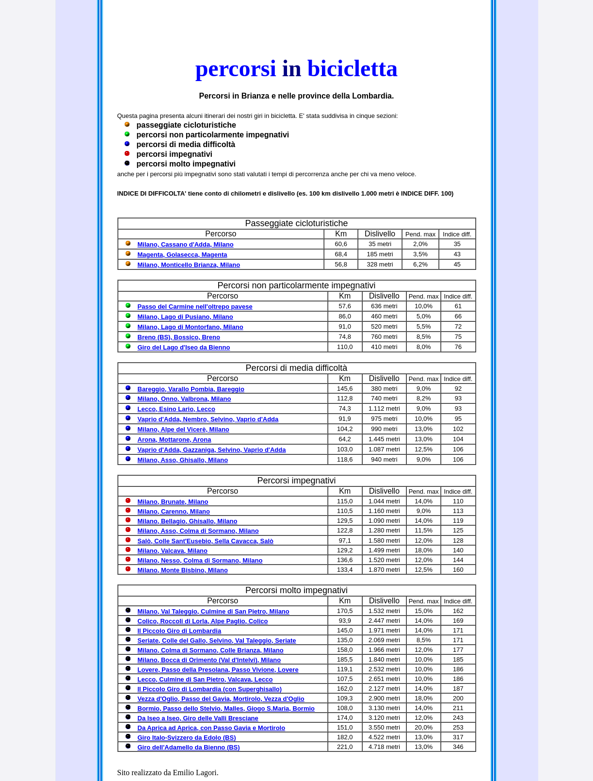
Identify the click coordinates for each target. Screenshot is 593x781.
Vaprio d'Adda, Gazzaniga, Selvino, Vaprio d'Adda (212, 449)
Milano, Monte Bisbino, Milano (183, 570)
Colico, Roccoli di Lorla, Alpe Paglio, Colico (203, 621)
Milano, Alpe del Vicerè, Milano (183, 429)
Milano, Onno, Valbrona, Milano (184, 398)
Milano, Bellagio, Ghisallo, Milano (188, 521)
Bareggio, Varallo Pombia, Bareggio (191, 389)
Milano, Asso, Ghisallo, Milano (183, 460)
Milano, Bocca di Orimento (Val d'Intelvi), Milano (209, 660)
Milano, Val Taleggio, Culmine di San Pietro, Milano (213, 611)
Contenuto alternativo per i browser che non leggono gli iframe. (296, 24)
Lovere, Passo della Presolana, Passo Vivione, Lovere (218, 669)
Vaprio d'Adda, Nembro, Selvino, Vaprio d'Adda (208, 419)
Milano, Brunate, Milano (173, 501)
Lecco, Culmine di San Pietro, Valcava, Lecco (205, 679)
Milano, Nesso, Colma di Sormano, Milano (200, 560)
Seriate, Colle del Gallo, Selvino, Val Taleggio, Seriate (217, 640)
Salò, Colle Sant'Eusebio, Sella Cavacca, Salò (206, 541)
